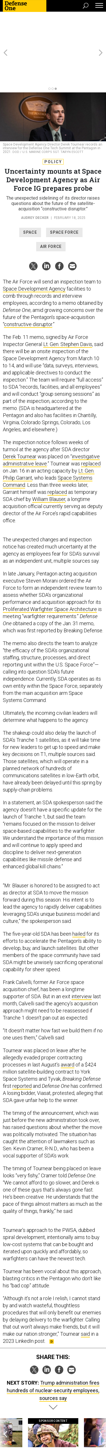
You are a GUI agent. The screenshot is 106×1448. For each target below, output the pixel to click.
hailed (78, 898)
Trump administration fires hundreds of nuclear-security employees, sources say (53, 1354)
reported (22, 1050)
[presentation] (5, 1405)
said (85, 1298)
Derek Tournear (19, 421)
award (67, 1029)
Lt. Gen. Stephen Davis (67, 308)
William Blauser (48, 463)
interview (82, 961)
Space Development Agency (34, 253)
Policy (53, 126)
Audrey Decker (35, 182)
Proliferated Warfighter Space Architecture (50, 573)
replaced (91, 428)
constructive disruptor (28, 288)
